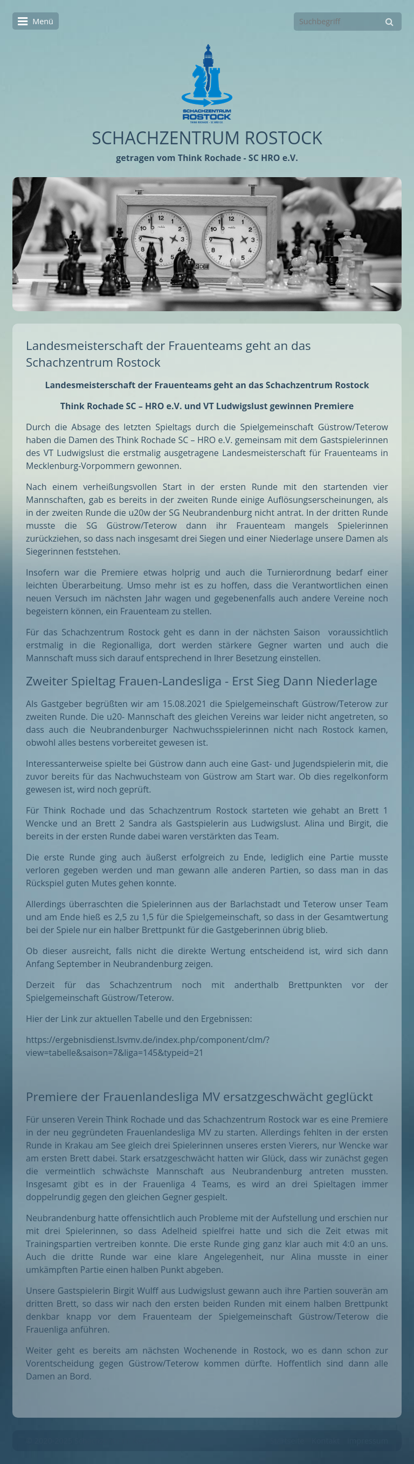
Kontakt (326, 1440)
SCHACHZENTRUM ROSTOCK (207, 137)
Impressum (367, 1440)
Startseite (287, 1440)
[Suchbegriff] (348, 21)
